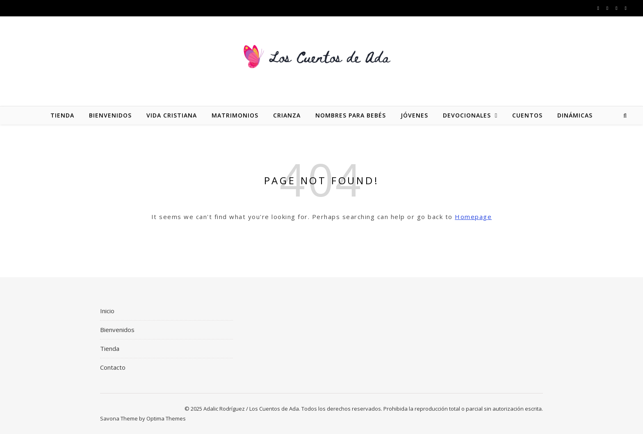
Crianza (287, 115)
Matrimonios (235, 115)
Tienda (62, 115)
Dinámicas (575, 115)
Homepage (473, 216)
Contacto (112, 367)
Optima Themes (166, 418)
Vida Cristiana (171, 115)
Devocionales (467, 115)
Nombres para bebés (350, 115)
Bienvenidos (110, 115)
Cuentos (527, 115)
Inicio (107, 311)
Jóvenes (414, 115)
